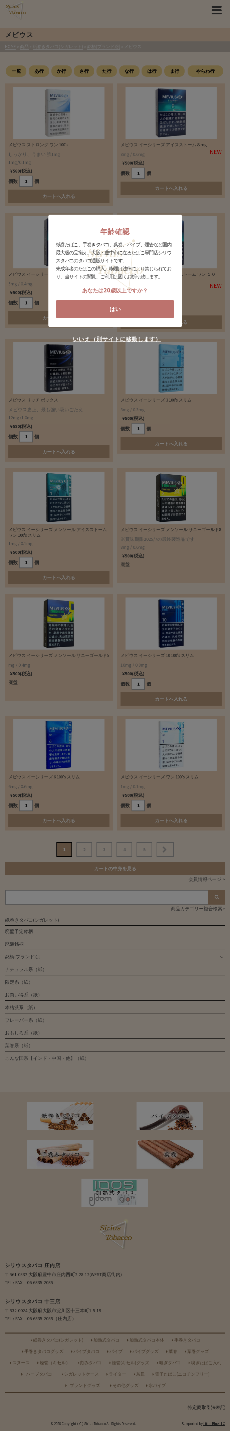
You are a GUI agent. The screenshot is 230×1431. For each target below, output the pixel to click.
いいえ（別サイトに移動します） (117, 339)
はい (115, 309)
